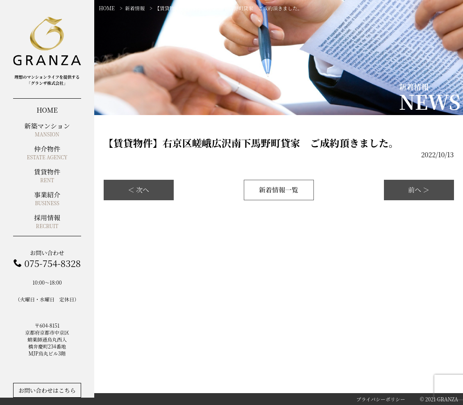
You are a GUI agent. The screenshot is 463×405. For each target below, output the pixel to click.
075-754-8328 (52, 263)
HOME (107, 8)
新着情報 (135, 8)
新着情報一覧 (278, 190)
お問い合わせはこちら (47, 390)
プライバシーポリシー (380, 399)
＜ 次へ (138, 190)
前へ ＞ (418, 190)
